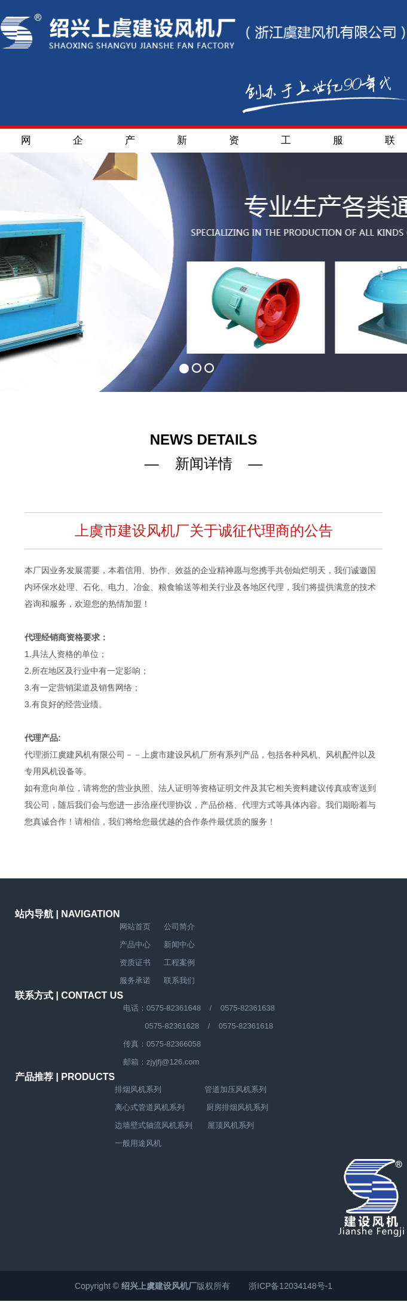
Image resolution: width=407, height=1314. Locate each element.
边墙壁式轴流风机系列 (153, 1125)
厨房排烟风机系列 (237, 1107)
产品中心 (130, 144)
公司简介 (179, 926)
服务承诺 (338, 144)
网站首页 (26, 144)
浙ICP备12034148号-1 (290, 1286)
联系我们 (390, 144)
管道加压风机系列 (235, 1089)
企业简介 (78, 144)
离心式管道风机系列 (150, 1107)
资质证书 (234, 144)
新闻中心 (182, 144)
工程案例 (286, 144)
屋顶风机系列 (230, 1125)
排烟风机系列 (138, 1089)
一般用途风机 (138, 1143)
